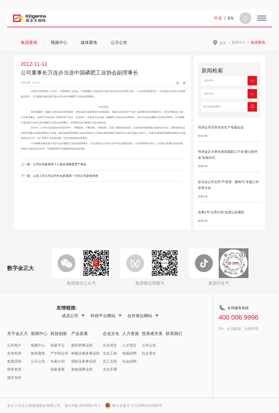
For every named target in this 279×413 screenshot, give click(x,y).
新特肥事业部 (82, 345)
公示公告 (119, 42)
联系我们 (174, 333)
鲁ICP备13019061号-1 (82, 406)
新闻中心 (239, 42)
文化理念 (110, 345)
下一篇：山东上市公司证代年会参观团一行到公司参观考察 (59, 175)
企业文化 (111, 333)
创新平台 (57, 345)
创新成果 (57, 369)
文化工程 (110, 353)
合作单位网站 (143, 315)
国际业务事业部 (83, 361)
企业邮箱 (234, 329)
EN (230, 18)
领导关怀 (14, 378)
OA (220, 329)
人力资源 (130, 333)
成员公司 (73, 315)
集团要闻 (29, 42)
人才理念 (129, 345)
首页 (222, 43)
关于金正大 (17, 333)
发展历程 (14, 361)
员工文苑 (110, 361)
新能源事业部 (82, 369)
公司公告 (149, 345)
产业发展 (79, 333)
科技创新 (58, 333)
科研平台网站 (106, 315)
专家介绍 (57, 361)
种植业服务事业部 (85, 353)
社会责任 (149, 353)
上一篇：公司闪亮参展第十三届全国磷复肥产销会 (53, 164)
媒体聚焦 (89, 42)
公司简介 (14, 345)
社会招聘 (129, 361)
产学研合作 (59, 353)
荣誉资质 (14, 369)
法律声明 (251, 329)
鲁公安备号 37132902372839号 (133, 406)
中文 (218, 18)
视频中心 (59, 42)
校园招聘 (129, 353)
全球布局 (14, 353)
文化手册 (110, 369)
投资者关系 (152, 333)
